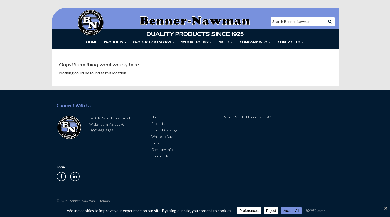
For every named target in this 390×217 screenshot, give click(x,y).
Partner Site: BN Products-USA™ (247, 117)
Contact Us (291, 42)
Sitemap (104, 201)
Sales (226, 42)
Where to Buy (196, 42)
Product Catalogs (153, 42)
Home (91, 42)
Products (115, 42)
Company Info (255, 42)
